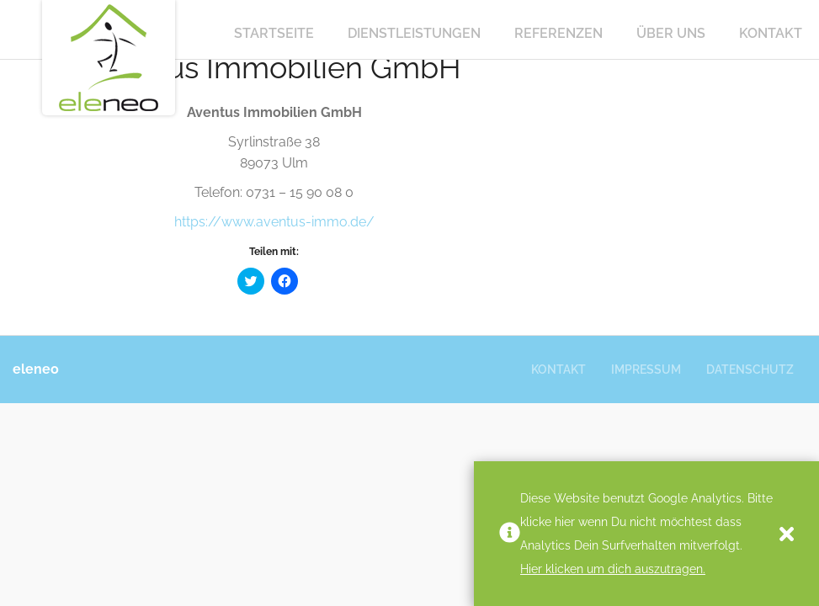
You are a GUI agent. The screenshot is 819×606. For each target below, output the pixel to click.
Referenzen (558, 33)
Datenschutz (750, 369)
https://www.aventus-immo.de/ (274, 222)
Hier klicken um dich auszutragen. (612, 569)
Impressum (646, 369)
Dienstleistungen (414, 33)
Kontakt (770, 33)
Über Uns (670, 33)
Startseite (274, 33)
